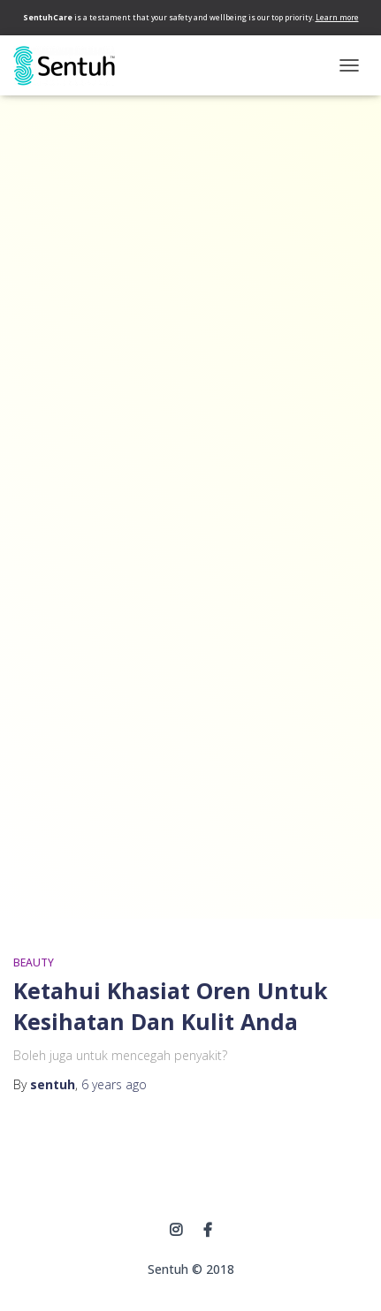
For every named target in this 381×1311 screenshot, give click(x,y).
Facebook (207, 1230)
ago (114, 1084)
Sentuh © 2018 (191, 1269)
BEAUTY (33, 962)
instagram (176, 1230)
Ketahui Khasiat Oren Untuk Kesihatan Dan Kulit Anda (170, 1005)
